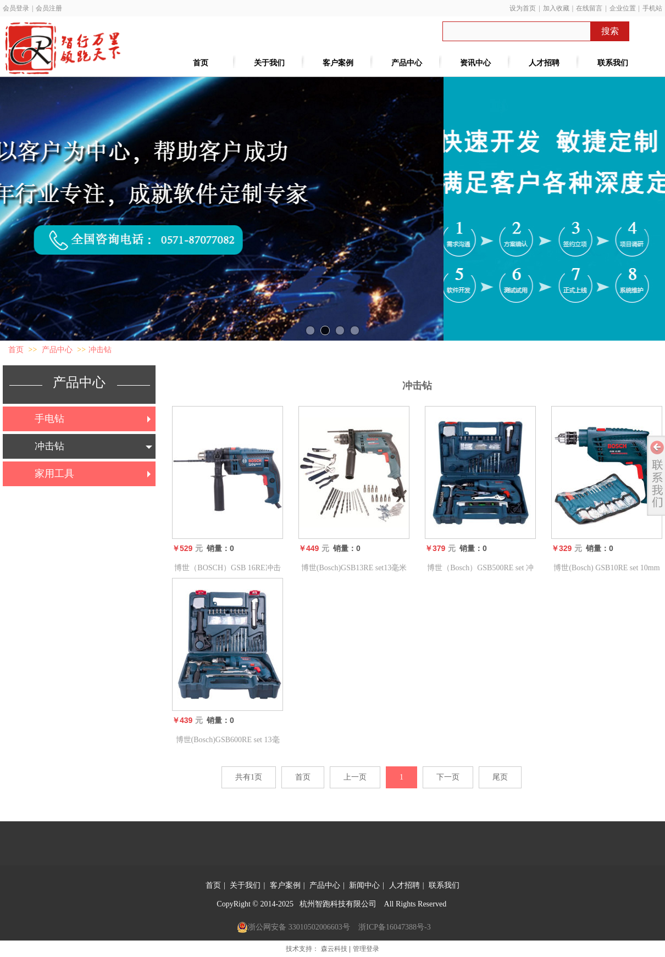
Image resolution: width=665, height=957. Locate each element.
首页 (16, 350)
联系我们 (444, 885)
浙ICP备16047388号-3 (394, 927)
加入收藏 (556, 8)
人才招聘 (404, 885)
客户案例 (285, 885)
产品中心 (57, 350)
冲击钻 (100, 350)
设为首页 (522, 8)
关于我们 (245, 885)
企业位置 (622, 8)
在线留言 (589, 8)
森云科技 (334, 949)
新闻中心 (364, 885)
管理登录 (366, 949)
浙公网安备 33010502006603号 (293, 927)
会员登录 (16, 8)
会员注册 (49, 8)
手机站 (652, 8)
